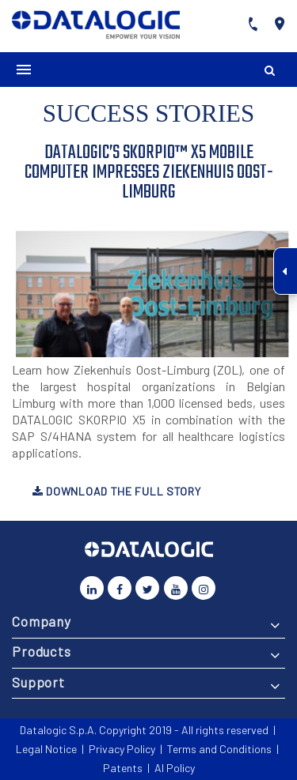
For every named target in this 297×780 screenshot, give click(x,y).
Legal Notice (46, 749)
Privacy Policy (122, 749)
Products (41, 651)
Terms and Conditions (219, 749)
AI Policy (174, 767)
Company (41, 621)
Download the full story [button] (116, 491)
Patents (123, 767)
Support (38, 682)
